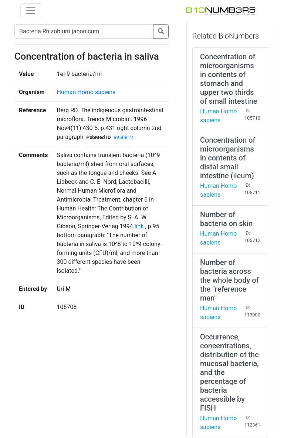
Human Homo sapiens (86, 92)
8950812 (123, 137)
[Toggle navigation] (30, 10)
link (139, 226)
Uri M (64, 288)
